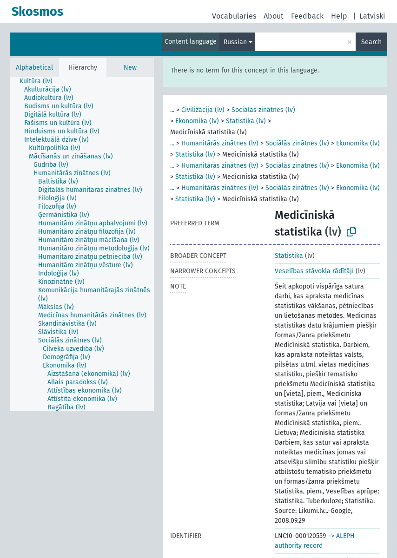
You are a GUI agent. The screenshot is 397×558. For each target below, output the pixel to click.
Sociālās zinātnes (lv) (263, 110)
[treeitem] (40, 81)
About (274, 16)
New (130, 68)
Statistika (289, 256)
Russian (235, 42)
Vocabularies (234, 16)
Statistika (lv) (246, 121)
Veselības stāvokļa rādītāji (314, 271)
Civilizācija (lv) (203, 110)
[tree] (82, 244)
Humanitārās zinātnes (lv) (219, 143)
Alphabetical (34, 68)
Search (371, 42)
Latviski (372, 16)
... (172, 110)
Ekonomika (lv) (197, 121)
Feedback (307, 16)
